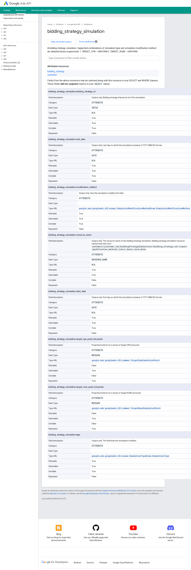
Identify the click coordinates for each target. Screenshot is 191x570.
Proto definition (88, 41)
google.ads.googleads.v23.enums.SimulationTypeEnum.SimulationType (130, 456)
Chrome (90, 562)
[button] (18, 28)
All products (144, 562)
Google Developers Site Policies (96, 493)
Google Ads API (73, 24)
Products (59, 24)
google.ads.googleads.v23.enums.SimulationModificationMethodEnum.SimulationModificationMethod (134, 208)
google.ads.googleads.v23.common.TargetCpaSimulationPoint (126, 360)
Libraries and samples (41, 10)
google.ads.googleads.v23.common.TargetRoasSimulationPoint (126, 408)
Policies (61, 10)
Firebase (103, 562)
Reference (88, 24)
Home (49, 24)
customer (52, 74)
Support (74, 10)
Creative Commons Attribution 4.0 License (119, 491)
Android (77, 562)
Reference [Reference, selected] (21, 10)
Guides (7, 10)
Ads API (20, 3)
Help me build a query (61, 41)
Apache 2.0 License (58, 493)
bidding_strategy (55, 71)
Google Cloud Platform (123, 562)
